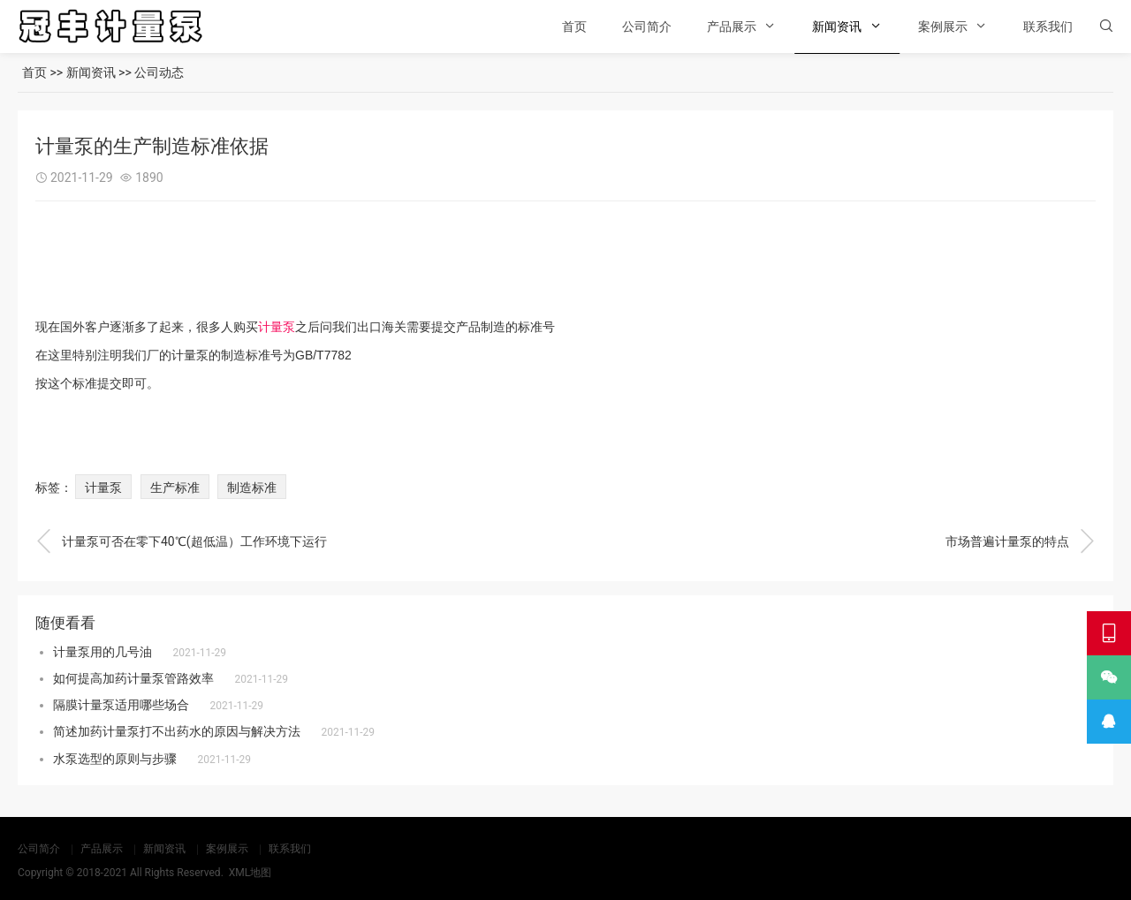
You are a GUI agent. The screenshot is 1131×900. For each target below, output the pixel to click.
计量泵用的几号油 (102, 652)
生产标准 (175, 487)
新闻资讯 (837, 26)
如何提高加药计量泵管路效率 (133, 678)
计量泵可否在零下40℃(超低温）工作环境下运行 (181, 541)
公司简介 (647, 26)
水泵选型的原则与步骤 (115, 759)
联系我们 (1048, 26)
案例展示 (943, 26)
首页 (574, 26)
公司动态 (159, 72)
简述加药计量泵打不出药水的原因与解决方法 (176, 731)
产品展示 (731, 26)
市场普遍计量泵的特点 (1020, 541)
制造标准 (252, 487)
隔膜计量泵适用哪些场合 (121, 705)
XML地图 (250, 872)
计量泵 (276, 327)
